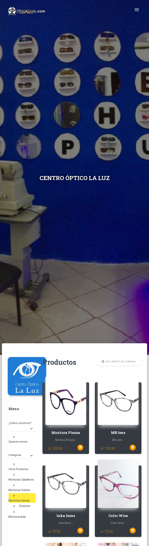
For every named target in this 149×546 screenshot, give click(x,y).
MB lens (118, 432)
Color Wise (118, 515)
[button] (48, 401)
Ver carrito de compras (118, 362)
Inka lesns (65, 515)
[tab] (22, 422)
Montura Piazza (65, 432)
